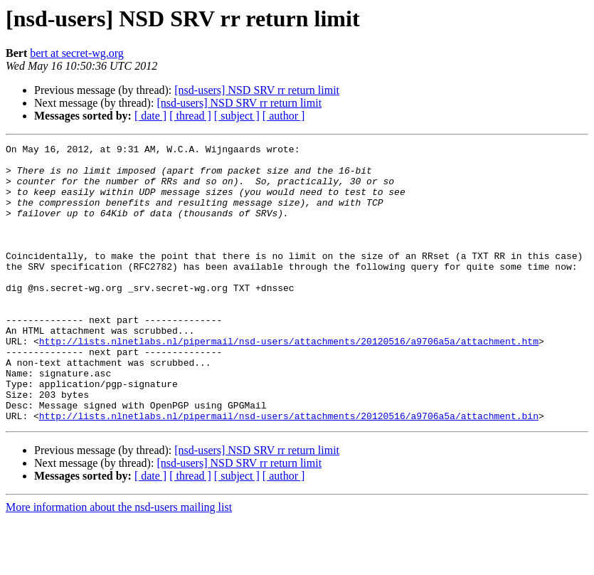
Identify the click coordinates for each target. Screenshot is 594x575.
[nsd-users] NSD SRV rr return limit (256, 90)
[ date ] (150, 116)
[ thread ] (190, 116)
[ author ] (283, 116)
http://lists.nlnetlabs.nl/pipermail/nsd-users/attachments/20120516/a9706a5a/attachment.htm (289, 381)
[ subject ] (237, 116)
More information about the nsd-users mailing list (119, 562)
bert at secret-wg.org (77, 53)
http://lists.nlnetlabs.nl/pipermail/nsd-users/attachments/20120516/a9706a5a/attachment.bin (289, 471)
